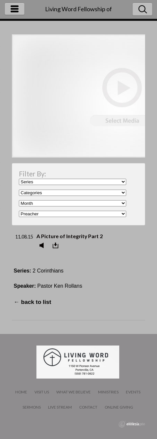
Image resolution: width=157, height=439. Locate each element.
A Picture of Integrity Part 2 (69, 236)
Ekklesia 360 (132, 424)
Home (21, 391)
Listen (43, 245)
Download (57, 245)
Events (133, 391)
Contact (88, 407)
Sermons (32, 407)
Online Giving (119, 407)
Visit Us (41, 391)
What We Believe (73, 391)
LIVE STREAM (60, 407)
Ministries (108, 391)
